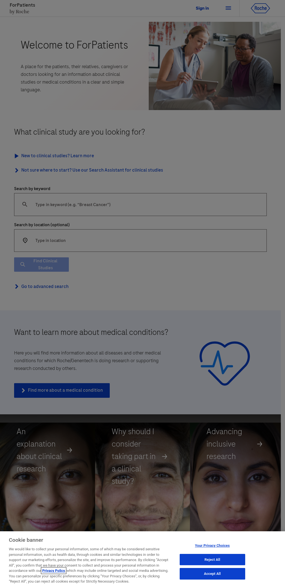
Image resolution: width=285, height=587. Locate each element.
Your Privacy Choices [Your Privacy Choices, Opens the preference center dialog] (212, 550)
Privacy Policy (53, 575)
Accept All (212, 578)
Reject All (212, 564)
